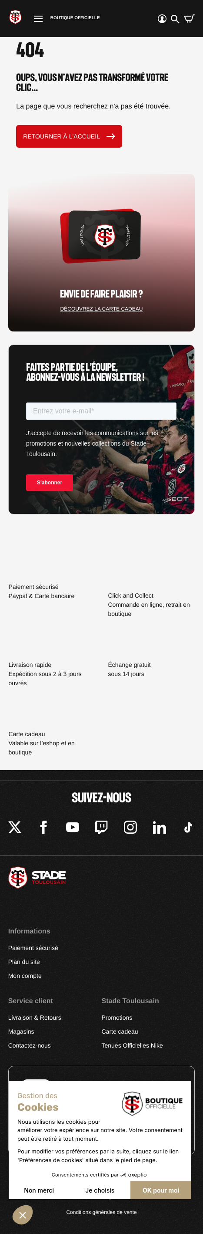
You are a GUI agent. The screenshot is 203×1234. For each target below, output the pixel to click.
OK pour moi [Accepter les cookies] (161, 1190)
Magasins (21, 1031)
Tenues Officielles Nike (132, 1045)
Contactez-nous (29, 1045)
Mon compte (25, 975)
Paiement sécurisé (33, 947)
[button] (22, 1214)
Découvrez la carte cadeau (101, 309)
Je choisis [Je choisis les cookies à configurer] (99, 1190)
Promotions (117, 1017)
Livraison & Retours (34, 1017)
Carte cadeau (120, 1031)
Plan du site (24, 961)
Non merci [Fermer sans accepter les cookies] (39, 1190)
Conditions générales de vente (101, 1212)
